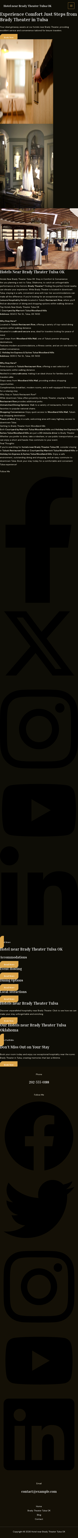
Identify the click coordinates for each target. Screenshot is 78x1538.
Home (39, 1506)
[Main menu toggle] (71, 5)
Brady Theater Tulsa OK (39, 1510)
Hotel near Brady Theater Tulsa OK (28, 6)
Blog (39, 1514)
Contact (39, 1519)
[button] (39, 942)
